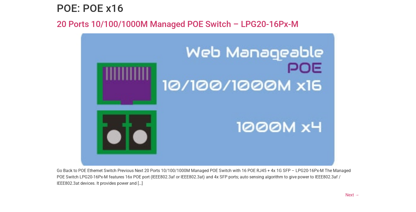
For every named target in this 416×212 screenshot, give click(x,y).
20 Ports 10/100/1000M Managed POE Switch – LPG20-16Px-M (177, 24)
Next (352, 194)
